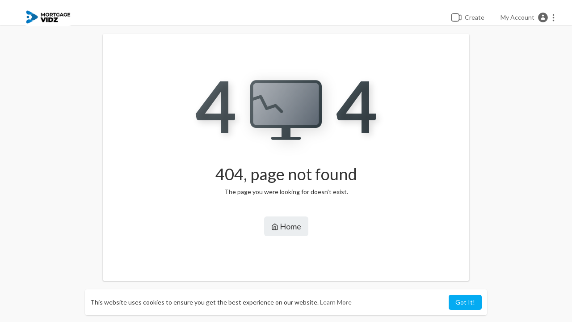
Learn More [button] (336, 302)
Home (286, 226)
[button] (528, 17)
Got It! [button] (465, 302)
